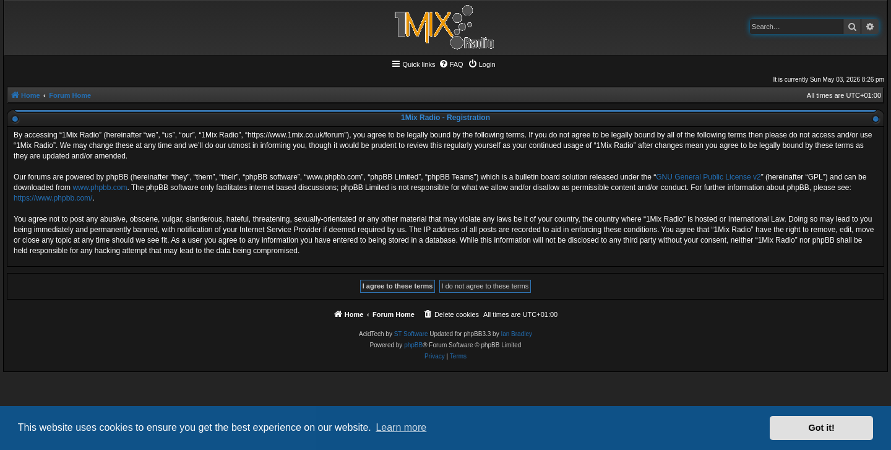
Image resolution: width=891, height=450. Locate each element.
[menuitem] (451, 64)
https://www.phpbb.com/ (53, 198)
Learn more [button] (401, 427)
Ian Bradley (516, 334)
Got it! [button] (822, 428)
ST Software (411, 334)
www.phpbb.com (99, 187)
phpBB (413, 345)
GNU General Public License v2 (708, 177)
